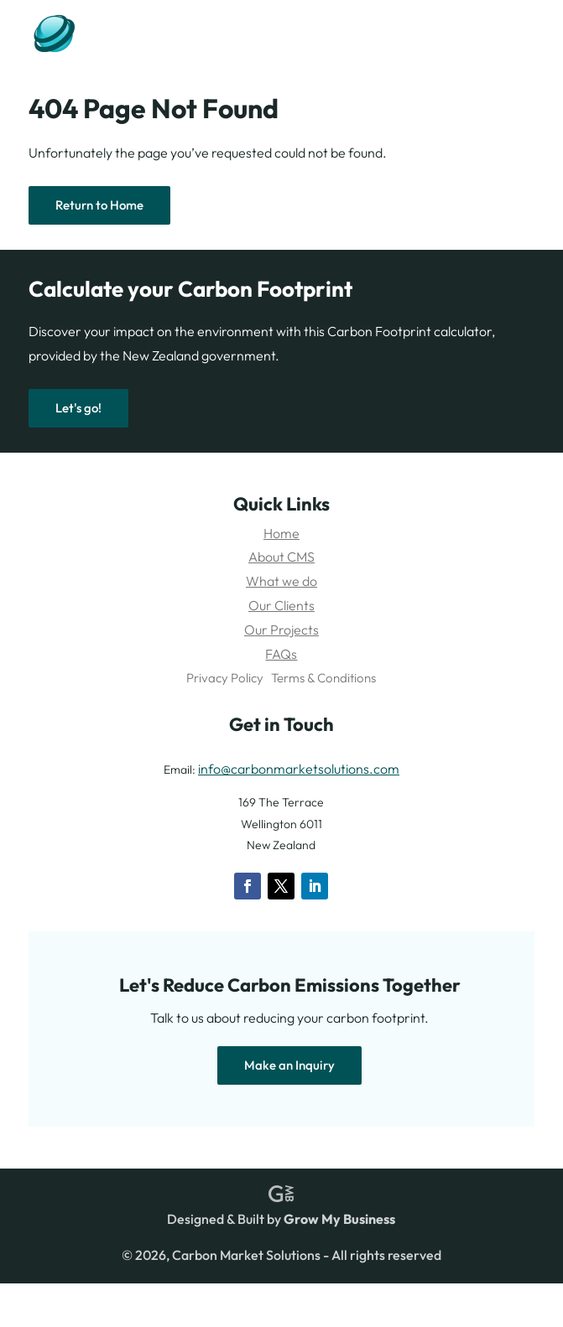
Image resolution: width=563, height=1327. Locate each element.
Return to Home (99, 205)
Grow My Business (339, 1218)
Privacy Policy (224, 678)
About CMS (281, 556)
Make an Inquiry (289, 1065)
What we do (281, 581)
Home (281, 533)
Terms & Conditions (323, 678)
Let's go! (78, 408)
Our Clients (281, 605)
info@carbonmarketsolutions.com (298, 768)
